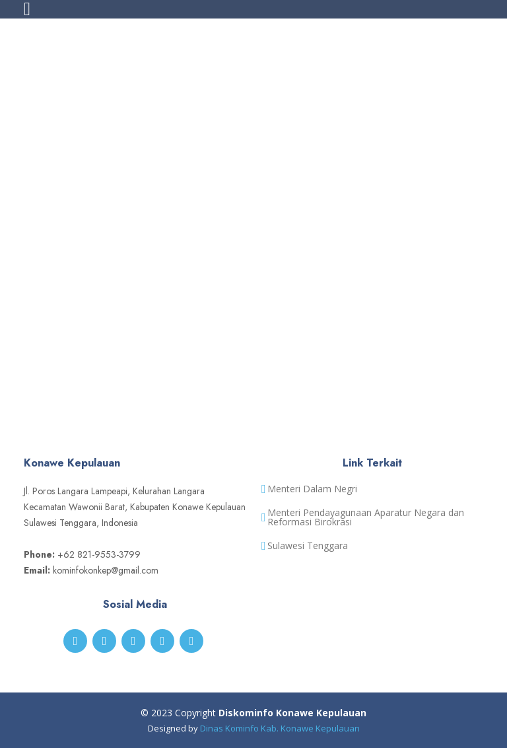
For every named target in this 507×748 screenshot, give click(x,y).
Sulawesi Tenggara (307, 545)
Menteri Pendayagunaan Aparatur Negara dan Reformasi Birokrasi (365, 517)
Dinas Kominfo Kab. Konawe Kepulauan (280, 728)
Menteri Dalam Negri (312, 489)
